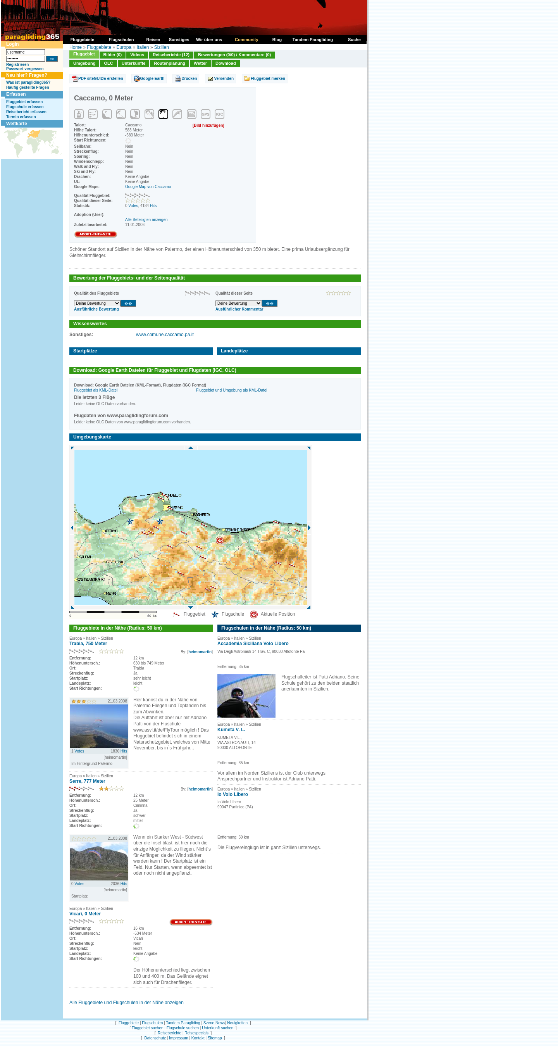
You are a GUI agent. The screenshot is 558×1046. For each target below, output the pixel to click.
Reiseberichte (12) (171, 54)
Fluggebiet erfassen (24, 102)
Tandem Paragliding (183, 1023)
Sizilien (161, 47)
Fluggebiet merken (268, 78)
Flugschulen (152, 1023)
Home (75, 47)
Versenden (224, 78)
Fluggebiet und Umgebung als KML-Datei (231, 390)
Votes (133, 206)
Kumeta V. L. (231, 729)
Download (225, 63)
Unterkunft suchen (217, 1028)
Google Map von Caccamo (148, 187)
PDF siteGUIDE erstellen (100, 78)
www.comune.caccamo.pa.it (165, 334)
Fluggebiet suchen (148, 1028)
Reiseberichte (169, 1033)
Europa (123, 47)
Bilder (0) (112, 54)
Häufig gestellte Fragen (27, 87)
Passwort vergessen (25, 69)
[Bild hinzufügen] (208, 125)
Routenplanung (169, 63)
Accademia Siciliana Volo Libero (253, 643)
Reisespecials (196, 1033)
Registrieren (17, 64)
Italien (142, 47)
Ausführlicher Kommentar (239, 309)
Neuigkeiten (237, 1023)
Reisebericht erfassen (26, 112)
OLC (108, 63)
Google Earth (152, 78)
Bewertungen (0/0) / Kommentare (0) (234, 54)
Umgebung (84, 63)
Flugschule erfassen (25, 107)
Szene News (214, 1023)
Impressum (178, 1038)
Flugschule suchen (183, 1028)
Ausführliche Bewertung (96, 309)
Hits (153, 206)
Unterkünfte (134, 63)
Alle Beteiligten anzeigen (146, 219)
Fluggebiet (84, 54)
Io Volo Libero (232, 794)
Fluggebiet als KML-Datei (95, 390)
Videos (137, 54)
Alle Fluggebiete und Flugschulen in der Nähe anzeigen (126, 1002)
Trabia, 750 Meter (88, 643)
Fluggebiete (99, 47)
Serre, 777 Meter (87, 781)
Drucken (189, 78)
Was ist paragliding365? (28, 82)
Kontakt (198, 1038)
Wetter (200, 63)
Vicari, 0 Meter (85, 914)
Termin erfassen (21, 117)
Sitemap (215, 1038)
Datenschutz (155, 1038)
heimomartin (200, 652)
